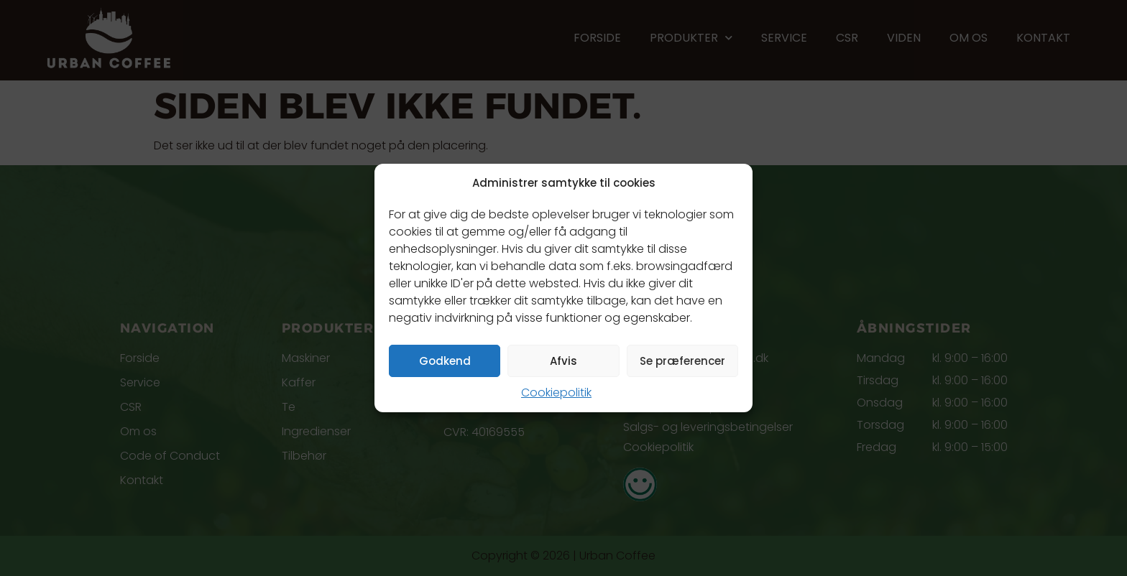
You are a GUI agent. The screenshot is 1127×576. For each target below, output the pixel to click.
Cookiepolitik (556, 392)
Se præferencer (682, 360)
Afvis (563, 360)
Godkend (445, 360)
